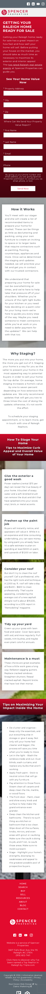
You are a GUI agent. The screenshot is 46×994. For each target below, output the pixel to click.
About (23, 902)
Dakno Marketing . (22, 986)
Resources (23, 898)
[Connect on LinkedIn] (33, 3)
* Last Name (9, 142)
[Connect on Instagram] (43, 3)
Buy (23, 891)
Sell (23, 894)
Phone (7, 165)
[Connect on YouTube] (38, 3)
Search (23, 887)
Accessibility (27, 980)
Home (23, 884)
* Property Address (13, 89)
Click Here (12, 960)
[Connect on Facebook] (28, 3)
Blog (23, 905)
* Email (7, 154)
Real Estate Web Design (21, 984)
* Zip (5, 112)
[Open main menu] (42, 12)
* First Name (10, 130)
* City (6, 100)
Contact (23, 909)
